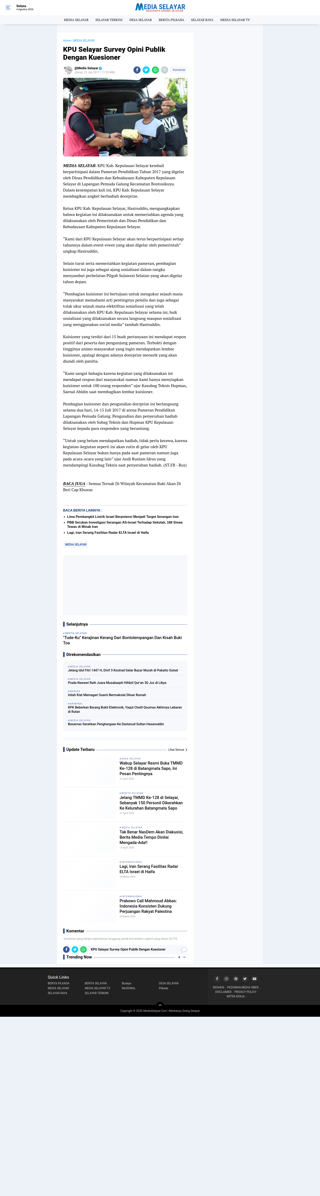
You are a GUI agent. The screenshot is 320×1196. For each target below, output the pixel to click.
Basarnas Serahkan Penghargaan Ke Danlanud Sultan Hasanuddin (116, 724)
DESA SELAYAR (140, 20)
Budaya (126, 983)
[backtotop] (160, 1006)
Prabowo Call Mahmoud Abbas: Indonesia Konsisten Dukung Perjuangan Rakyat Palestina (148, 906)
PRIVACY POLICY (245, 992)
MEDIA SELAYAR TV (235, 20)
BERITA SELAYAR (132, 793)
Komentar (178, 70)
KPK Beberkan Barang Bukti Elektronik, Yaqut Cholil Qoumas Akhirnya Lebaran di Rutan (125, 709)
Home (67, 40)
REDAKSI (218, 987)
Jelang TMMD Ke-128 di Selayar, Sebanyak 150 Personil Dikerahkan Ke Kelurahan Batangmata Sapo (151, 803)
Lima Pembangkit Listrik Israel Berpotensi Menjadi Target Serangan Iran (123, 516)
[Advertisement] (125, 585)
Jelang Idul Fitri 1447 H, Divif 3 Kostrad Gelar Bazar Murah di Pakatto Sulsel (123, 670)
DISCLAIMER (223, 992)
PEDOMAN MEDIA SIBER (243, 987)
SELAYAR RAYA (202, 20)
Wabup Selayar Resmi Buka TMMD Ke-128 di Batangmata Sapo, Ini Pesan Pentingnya (151, 768)
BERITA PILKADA (171, 20)
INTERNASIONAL (132, 862)
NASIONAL (129, 988)
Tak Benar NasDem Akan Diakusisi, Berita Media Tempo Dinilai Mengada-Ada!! (151, 837)
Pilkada (163, 988)
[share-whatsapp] (155, 70)
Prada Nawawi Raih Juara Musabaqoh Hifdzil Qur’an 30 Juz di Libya (117, 683)
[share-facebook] (137, 70)
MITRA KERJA (236, 996)
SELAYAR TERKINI (109, 20)
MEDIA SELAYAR (76, 20)
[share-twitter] (146, 70)
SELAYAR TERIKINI (97, 993)
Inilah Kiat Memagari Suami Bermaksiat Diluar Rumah (107, 695)
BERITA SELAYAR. (96, 983)
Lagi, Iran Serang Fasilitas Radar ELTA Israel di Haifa (108, 532)
